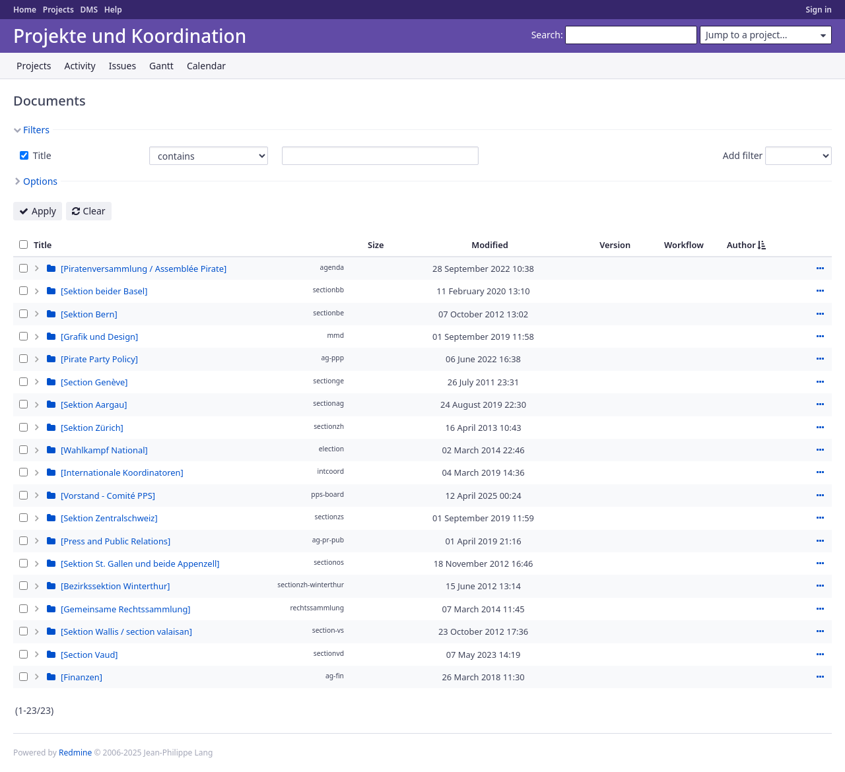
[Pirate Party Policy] (99, 359)
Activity (79, 65)
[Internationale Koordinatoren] (122, 472)
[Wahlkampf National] (104, 450)
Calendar (206, 65)
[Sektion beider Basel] (104, 291)
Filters (36, 129)
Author (741, 245)
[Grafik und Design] (99, 336)
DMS (89, 9)
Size (376, 245)
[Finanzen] (81, 677)
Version (614, 245)
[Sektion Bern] (89, 314)
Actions (820, 268)
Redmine (75, 752)
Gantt (161, 65)
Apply (44, 211)
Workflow (684, 245)
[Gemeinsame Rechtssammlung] (126, 609)
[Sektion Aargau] (94, 404)
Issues (122, 65)
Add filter (743, 155)
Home (24, 9)
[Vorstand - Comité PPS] (108, 495)
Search (545, 34)
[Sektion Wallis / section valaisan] (126, 631)
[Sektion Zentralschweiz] (109, 518)
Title (40, 155)
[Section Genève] (94, 382)
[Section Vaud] (89, 654)
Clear (94, 211)
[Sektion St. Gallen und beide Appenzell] (140, 563)
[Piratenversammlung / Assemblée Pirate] (143, 268)
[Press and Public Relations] (115, 541)
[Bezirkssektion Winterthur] (115, 586)
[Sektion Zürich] (92, 428)
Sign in (819, 9)
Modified (489, 245)
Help (113, 9)
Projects (58, 9)
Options (40, 181)
